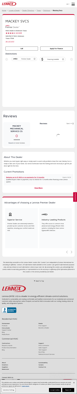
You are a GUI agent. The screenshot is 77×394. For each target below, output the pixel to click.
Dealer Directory (28, 10)
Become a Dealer (44, 328)
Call (21, 48)
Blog (3, 332)
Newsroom (5, 369)
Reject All (68, 390)
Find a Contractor (44, 345)
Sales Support (43, 347)
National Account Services (47, 354)
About (4, 362)
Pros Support (43, 325)
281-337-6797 (10, 41)
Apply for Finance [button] (56, 48)
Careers (41, 365)
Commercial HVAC (10, 339)
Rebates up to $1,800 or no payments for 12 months (25, 177)
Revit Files (42, 352)
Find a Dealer (6, 328)
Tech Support (43, 350)
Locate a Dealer (14, 10)
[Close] (74, 383)
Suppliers (5, 367)
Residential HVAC (9, 319)
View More (38, 188)
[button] (34, 59)
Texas (39, 10)
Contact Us (42, 367)
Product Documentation (9, 347)
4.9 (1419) (19, 33)
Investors (5, 365)
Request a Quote (7, 345)
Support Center (6, 330)
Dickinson (46, 10)
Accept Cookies (55, 390)
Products (4, 325)
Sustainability (43, 362)
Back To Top (38, 281)
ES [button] (67, 4)
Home (4, 10)
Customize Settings (8, 390)
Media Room (5, 334)
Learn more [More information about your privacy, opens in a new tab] (25, 386)
